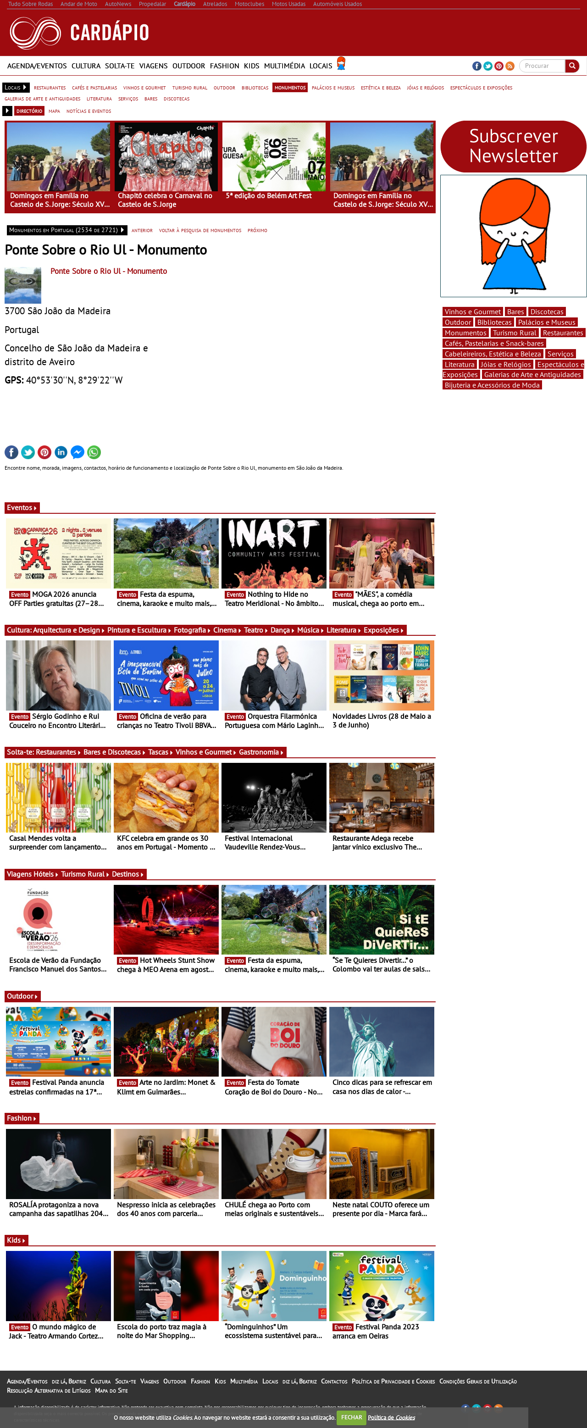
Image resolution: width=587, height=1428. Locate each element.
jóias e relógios (425, 87)
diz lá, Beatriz (69, 1381)
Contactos (334, 1381)
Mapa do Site (111, 1390)
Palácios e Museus (547, 322)
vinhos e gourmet (144, 87)
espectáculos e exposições (481, 87)
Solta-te (120, 65)
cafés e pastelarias (94, 87)
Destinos (128, 873)
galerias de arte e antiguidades (42, 98)
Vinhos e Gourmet (206, 751)
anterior (142, 230)
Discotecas (547, 311)
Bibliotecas (494, 322)
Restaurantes (59, 751)
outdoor (224, 87)
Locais (321, 65)
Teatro (256, 629)
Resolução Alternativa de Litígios (48, 1390)
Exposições (384, 629)
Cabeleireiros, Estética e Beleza (493, 353)
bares (150, 98)
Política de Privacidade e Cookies (393, 1381)
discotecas (176, 98)
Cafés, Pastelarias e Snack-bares (494, 343)
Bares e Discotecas (114, 751)
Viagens (153, 65)
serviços (128, 98)
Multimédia (284, 65)
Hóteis (46, 873)
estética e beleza (381, 87)
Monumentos (466, 332)
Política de (391, 1417)
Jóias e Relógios (506, 364)
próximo (257, 230)
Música (311, 629)
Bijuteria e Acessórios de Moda (492, 384)
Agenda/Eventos (37, 65)
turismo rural (189, 87)
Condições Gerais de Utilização (478, 1381)
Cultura (86, 65)
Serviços (561, 353)
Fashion (224, 65)
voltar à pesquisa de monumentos (200, 230)
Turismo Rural (85, 873)
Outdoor (188, 65)
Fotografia (192, 629)
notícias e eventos (88, 110)
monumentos (290, 87)
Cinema (227, 629)
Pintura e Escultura (139, 629)
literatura (99, 98)
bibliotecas (255, 87)
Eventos (22, 507)
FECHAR (351, 1417)
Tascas (161, 751)
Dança (283, 629)
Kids (252, 65)
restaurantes (50, 87)
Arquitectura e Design (69, 629)
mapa (54, 110)
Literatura (344, 629)
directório (29, 110)
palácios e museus (333, 87)
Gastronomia (261, 751)
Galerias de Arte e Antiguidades (532, 374)
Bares (515, 311)
